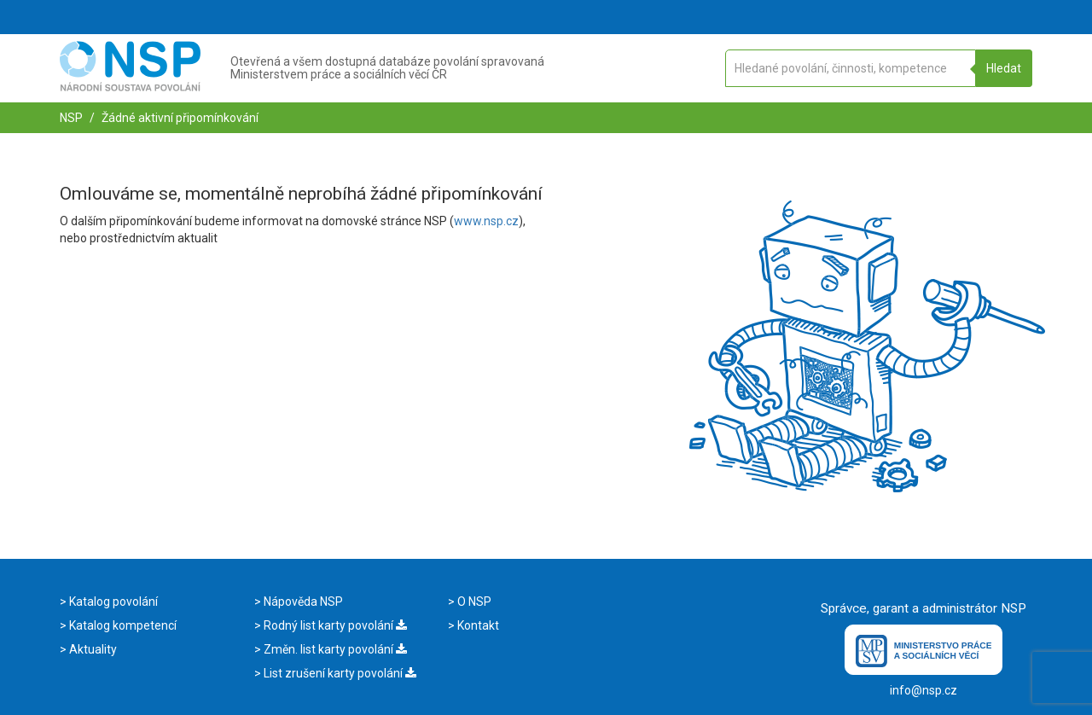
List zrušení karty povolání (338, 673)
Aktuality (92, 649)
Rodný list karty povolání (334, 625)
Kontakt (477, 625)
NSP (71, 118)
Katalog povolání (112, 601)
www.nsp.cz (486, 221)
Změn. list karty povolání (334, 649)
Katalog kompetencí (122, 625)
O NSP (473, 601)
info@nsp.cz (923, 690)
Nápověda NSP (302, 601)
